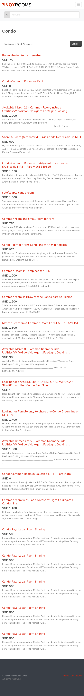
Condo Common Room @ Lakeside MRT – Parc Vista (36, 474)
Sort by (76, 44)
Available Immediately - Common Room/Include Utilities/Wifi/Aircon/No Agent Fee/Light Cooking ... (36, 442)
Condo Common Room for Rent (22, 81)
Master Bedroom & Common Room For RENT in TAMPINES (41, 323)
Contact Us (76, 675)
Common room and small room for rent (28, 219)
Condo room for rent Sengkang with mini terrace (34, 245)
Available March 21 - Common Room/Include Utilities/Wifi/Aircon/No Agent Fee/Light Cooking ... (36, 109)
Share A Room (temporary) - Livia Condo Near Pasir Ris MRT (42, 137)
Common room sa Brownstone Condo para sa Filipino (37, 297)
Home (66, 675)
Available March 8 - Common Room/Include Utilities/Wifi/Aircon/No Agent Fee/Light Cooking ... (36, 350)
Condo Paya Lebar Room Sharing (23, 529)
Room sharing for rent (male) (21, 55)
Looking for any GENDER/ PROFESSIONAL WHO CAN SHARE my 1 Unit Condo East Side (38, 383)
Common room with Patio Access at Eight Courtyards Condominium (37, 501)
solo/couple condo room (18, 193)
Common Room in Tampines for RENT (27, 271)
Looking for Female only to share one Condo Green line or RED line (40, 413)
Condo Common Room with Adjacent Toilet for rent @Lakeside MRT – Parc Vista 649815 (36, 165)
